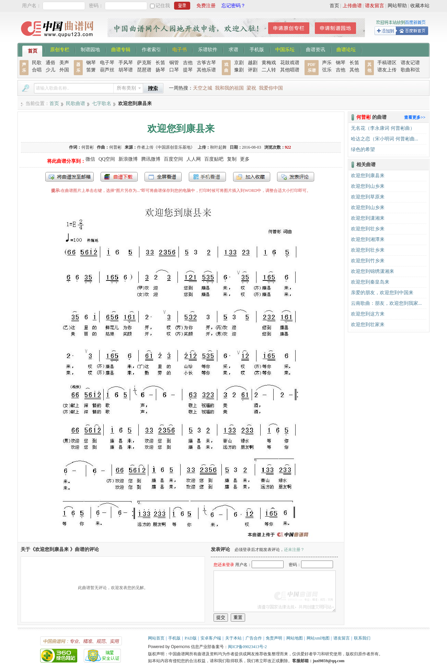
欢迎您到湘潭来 (368, 239)
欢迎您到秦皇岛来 (370, 282)
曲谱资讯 (315, 49)
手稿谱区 (387, 62)
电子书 (179, 49)
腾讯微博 (150, 159)
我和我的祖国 (229, 88)
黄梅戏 (269, 62)
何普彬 (115, 147)
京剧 (239, 62)
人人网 (193, 159)
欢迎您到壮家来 (368, 324)
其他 (354, 69)
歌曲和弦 (410, 69)
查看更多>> (414, 117)
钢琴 (91, 62)
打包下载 (119, 177)
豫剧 (239, 69)
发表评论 (295, 177)
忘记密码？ (233, 5)
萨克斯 (144, 62)
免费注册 (206, 5)
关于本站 (233, 638)
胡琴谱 (125, 69)
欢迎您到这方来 (368, 313)
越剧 (252, 62)
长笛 (160, 62)
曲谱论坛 (346, 49)
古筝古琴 (206, 62)
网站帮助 (397, 5)
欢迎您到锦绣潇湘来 (372, 271)
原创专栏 (59, 49)
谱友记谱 (410, 62)
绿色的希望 (363, 149)
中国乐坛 (285, 49)
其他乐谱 (206, 69)
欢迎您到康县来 (368, 175)
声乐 (327, 62)
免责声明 (274, 638)
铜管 (174, 62)
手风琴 (125, 62)
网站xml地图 (318, 638)
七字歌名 (101, 103)
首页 (334, 5)
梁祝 (251, 88)
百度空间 (173, 159)
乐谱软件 (207, 49)
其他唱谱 (289, 69)
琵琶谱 (144, 69)
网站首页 (156, 638)
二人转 (269, 69)
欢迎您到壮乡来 (368, 228)
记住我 (163, 5)
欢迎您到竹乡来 (368, 260)
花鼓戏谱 (289, 62)
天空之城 (202, 88)
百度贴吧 (214, 159)
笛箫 (91, 69)
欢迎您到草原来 (368, 196)
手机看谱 (207, 177)
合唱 (37, 69)
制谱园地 (90, 49)
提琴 (188, 69)
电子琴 (107, 62)
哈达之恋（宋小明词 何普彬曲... (384, 138)
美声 (64, 62)
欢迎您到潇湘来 (368, 218)
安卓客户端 (210, 638)
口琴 (174, 69)
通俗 (50, 62)
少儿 (50, 69)
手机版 (257, 49)
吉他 (188, 62)
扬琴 (160, 69)
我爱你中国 (271, 88)
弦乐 (327, 69)
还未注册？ (294, 549)
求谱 (233, 49)
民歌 (37, 62)
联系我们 (362, 638)
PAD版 (191, 638)
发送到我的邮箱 (69, 177)
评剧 (252, 69)
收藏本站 (419, 5)
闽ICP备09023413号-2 (247, 646)
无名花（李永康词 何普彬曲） (383, 128)
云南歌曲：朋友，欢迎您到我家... (386, 303)
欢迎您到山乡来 (368, 186)
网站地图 (294, 638)
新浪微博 (128, 159)
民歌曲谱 (75, 103)
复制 (232, 159)
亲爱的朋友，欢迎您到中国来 (382, 292)
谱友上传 (387, 69)
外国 (64, 69)
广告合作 (253, 638)
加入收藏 (251, 177)
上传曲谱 (352, 5)
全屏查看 (163, 177)
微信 (90, 159)
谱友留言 (374, 5)
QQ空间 (107, 159)
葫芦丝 (107, 69)
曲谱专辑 (120, 49)
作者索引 (151, 49)
